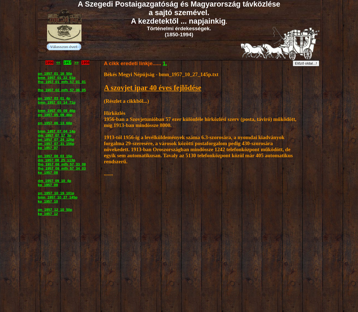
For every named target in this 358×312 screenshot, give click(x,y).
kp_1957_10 (48, 201)
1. (165, 63)
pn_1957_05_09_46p (55, 115)
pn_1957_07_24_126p (56, 139)
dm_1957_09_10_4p (54, 181)
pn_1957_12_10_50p (55, 210)
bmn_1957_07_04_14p (57, 131)
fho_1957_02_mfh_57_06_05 (62, 90)
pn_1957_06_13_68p (55, 123)
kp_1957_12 (48, 214)
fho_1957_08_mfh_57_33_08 (62, 164)
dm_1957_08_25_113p (56, 160)
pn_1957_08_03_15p (55, 156)
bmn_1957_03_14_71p (57, 102)
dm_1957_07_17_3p (54, 135)
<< (58, 62)
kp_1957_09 (48, 185)
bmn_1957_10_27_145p (58, 197)
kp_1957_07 (48, 148)
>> (76, 62)
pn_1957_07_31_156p (56, 144)
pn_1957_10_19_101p (56, 193)
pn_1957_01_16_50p (55, 73)
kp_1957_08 (48, 172)
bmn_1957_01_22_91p (57, 78)
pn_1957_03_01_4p (54, 98)
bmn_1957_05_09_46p (57, 111)
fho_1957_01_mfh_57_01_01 (62, 82)
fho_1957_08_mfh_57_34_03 (62, 168)
